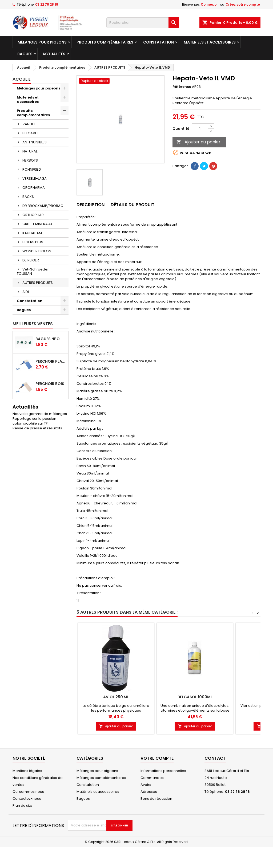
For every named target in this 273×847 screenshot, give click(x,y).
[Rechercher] (142, 22)
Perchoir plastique (50, 361)
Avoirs (145, 784)
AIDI (25, 291)
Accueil (22, 79)
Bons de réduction (156, 798)
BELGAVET (30, 133)
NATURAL (29, 151)
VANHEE (29, 124)
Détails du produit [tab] (132, 205)
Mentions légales (27, 770)
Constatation (158, 42)
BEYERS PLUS (32, 242)
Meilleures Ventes (33, 324)
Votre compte (157, 758)
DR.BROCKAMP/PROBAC (42, 205)
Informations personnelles (163, 770)
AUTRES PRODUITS (37, 282)
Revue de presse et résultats (37, 428)
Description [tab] (91, 205)
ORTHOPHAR (33, 214)
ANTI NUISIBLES (34, 142)
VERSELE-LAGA (34, 178)
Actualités (53, 54)
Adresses (148, 791)
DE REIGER (30, 260)
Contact (215, 758)
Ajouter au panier (198, 142)
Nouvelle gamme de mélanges (40, 413)
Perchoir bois (49, 384)
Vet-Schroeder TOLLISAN (33, 271)
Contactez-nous (27, 798)
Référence (181, 86)
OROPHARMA (33, 187)
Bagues (25, 54)
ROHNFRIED (31, 169)
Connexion (210, 4)
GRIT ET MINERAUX (37, 223)
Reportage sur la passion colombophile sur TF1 (34, 421)
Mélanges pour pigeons (42, 42)
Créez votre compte (243, 4)
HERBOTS (30, 160)
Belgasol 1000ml (195, 697)
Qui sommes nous (28, 791)
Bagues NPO (47, 339)
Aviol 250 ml (116, 697)
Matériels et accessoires (98, 791)
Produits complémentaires (105, 42)
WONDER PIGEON (36, 251)
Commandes (152, 777)
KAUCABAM (32, 233)
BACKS (28, 196)
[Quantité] (200, 128)
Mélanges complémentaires (101, 777)
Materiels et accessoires (210, 42)
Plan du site (22, 805)
